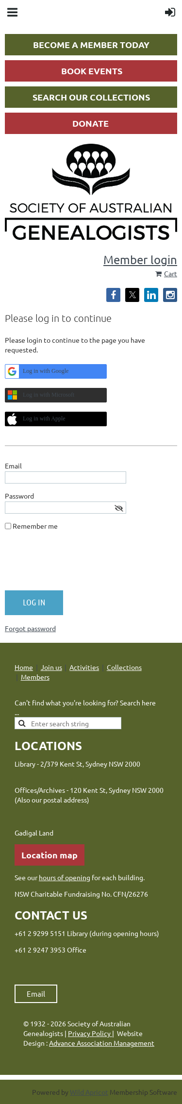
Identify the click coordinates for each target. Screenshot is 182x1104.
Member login (140, 259)
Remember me (35, 525)
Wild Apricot (89, 1091)
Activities (84, 667)
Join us (51, 667)
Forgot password (30, 628)
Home (24, 667)
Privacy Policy (90, 1033)
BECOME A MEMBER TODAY (91, 44)
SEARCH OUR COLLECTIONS (91, 96)
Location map (49, 854)
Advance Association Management (101, 1042)
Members (35, 676)
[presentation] (78, 564)
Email (36, 993)
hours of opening (64, 877)
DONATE (90, 123)
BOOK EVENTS (91, 70)
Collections (124, 667)
